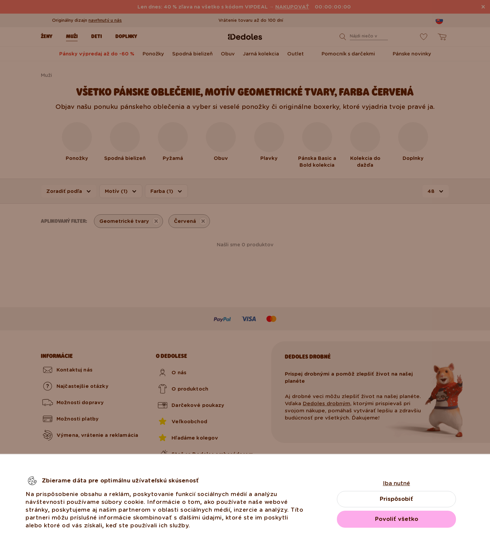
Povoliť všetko (396, 519)
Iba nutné (396, 483)
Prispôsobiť (396, 499)
